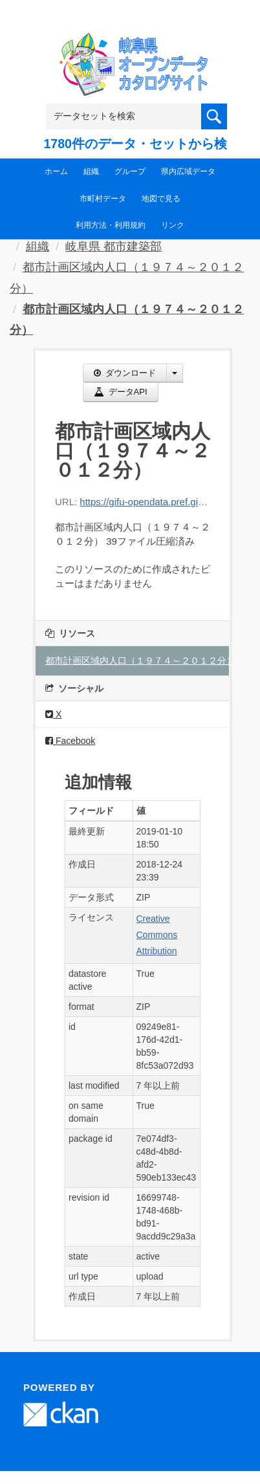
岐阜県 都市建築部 (113, 246)
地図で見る (161, 198)
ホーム (56, 171)
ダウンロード (125, 373)
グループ (130, 171)
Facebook (70, 741)
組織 (91, 171)
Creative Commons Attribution (157, 934)
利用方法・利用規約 (111, 225)
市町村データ (103, 198)
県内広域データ (188, 171)
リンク (172, 225)
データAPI (120, 392)
